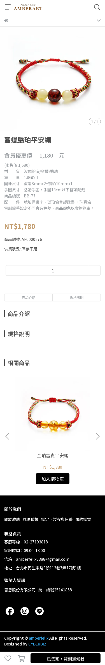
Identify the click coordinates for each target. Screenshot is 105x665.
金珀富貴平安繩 (52, 455)
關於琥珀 (12, 519)
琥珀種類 (30, 519)
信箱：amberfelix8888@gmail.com (36, 559)
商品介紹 (28, 297)
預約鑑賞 (83, 519)
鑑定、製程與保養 (57, 519)
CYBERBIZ (37, 644)
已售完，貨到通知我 (66, 659)
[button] (97, 436)
